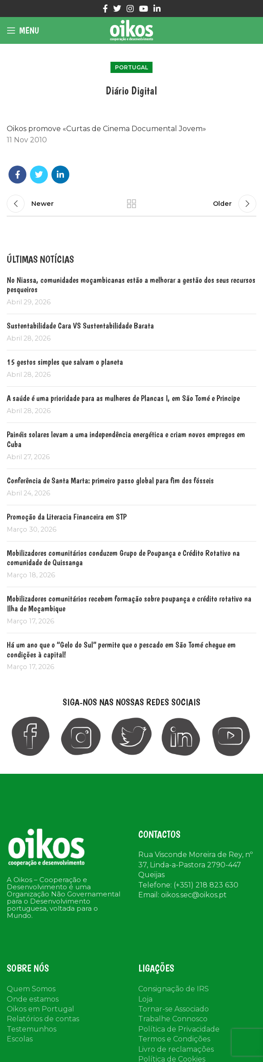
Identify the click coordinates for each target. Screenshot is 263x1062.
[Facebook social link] (105, 8)
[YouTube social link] (143, 8)
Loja (145, 999)
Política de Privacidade (179, 1029)
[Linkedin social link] (157, 8)
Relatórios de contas (43, 1019)
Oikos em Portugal (40, 1009)
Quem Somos (31, 989)
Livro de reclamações (176, 1049)
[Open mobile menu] (22, 30)
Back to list (131, 204)
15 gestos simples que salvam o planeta (65, 362)
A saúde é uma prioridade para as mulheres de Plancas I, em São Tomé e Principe (127, 398)
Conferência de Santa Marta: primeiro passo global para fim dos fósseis (110, 480)
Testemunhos (31, 1029)
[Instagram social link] (130, 8)
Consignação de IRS (173, 989)
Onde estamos (33, 999)
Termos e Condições (174, 1039)
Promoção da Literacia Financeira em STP (67, 516)
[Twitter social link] (117, 8)
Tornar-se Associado (173, 1009)
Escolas (20, 1039)
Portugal (131, 67)
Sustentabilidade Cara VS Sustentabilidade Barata (80, 325)
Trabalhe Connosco (173, 1019)
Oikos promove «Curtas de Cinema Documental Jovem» (106, 128)
